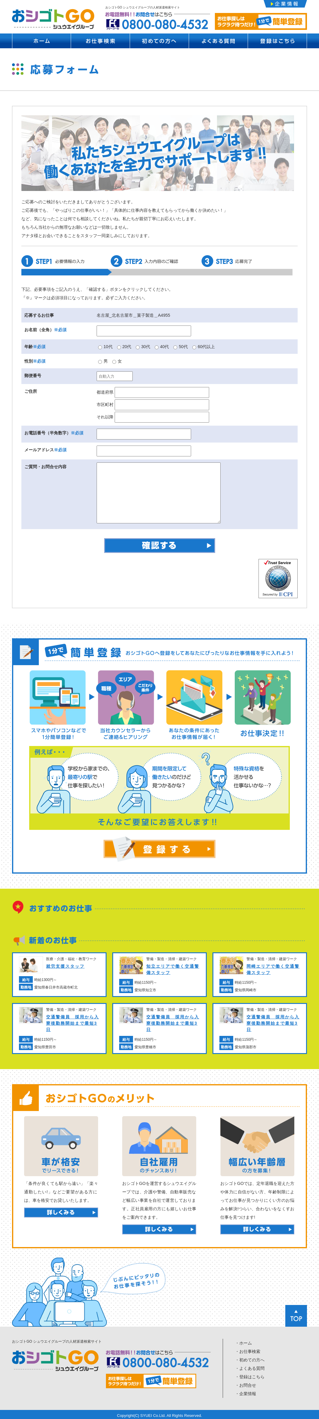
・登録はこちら (250, 1375)
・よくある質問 (250, 1366)
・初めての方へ (250, 1358)
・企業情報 (245, 1392)
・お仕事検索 (247, 1350)
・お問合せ (245, 1383)
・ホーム (243, 1341)
